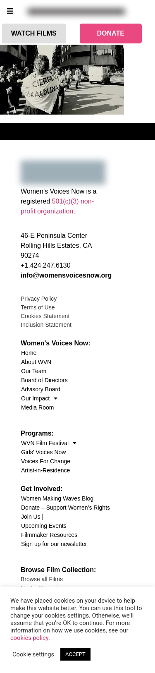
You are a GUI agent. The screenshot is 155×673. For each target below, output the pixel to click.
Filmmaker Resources (49, 535)
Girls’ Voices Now (43, 452)
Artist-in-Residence (45, 470)
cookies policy (29, 638)
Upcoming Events (44, 525)
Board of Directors (44, 380)
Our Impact (39, 398)
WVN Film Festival (48, 443)
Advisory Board (40, 389)
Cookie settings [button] (33, 654)
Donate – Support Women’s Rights (65, 507)
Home (28, 353)
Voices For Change (45, 461)
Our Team (33, 371)
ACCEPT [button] (75, 654)
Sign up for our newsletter (54, 544)
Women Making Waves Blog (57, 498)
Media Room (37, 407)
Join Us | (32, 516)
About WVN (36, 362)
